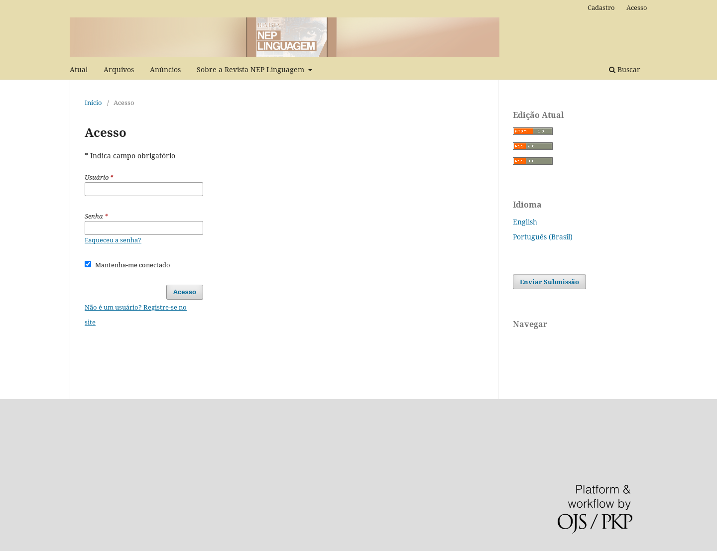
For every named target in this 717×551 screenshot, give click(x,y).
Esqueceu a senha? (113, 239)
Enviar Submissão (549, 281)
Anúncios (165, 69)
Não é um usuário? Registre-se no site (136, 315)
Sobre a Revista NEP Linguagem (251, 69)
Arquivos (119, 69)
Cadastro (601, 7)
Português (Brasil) (543, 236)
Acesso (636, 7)
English (525, 221)
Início (93, 102)
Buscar (624, 69)
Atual (79, 69)
